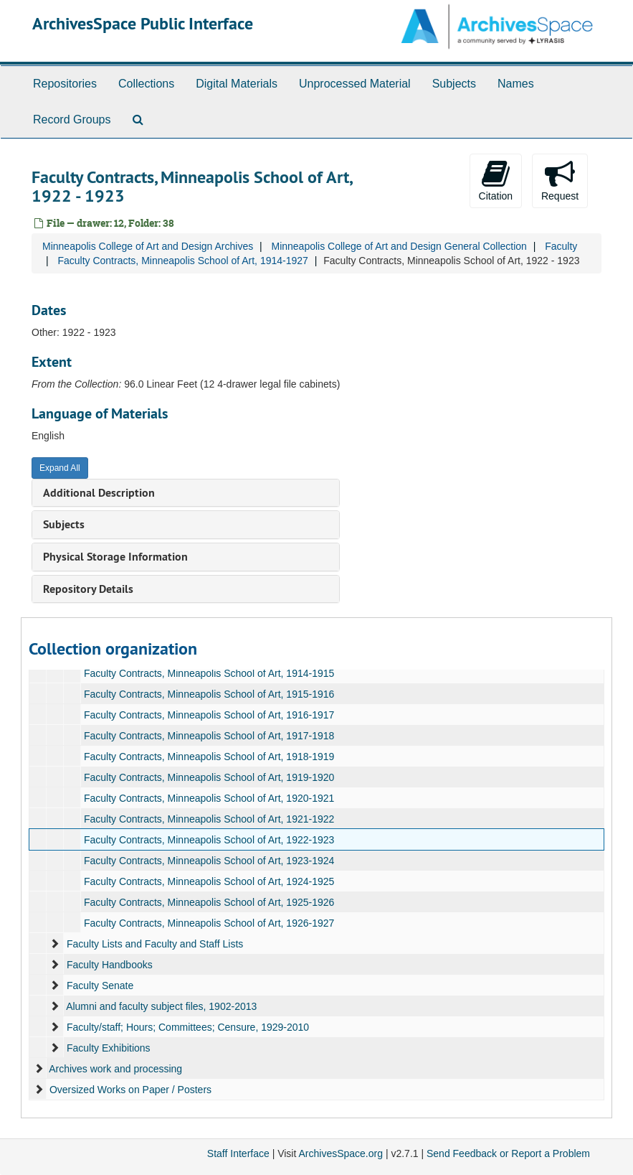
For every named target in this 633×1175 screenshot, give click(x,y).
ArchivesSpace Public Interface (142, 23)
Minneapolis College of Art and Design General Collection (398, 246)
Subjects (454, 84)
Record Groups (72, 119)
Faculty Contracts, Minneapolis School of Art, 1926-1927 (209, 923)
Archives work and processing (115, 1069)
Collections (146, 84)
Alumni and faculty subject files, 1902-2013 (161, 1006)
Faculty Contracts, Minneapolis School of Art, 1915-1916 (209, 694)
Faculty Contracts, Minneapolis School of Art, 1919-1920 (209, 777)
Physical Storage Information (115, 556)
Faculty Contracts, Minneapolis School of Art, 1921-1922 (209, 819)
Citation (496, 180)
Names (516, 84)
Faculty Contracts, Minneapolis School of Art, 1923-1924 (209, 860)
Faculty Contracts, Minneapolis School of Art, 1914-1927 (182, 260)
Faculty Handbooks (110, 964)
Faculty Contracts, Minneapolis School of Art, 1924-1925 (209, 881)
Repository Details (88, 588)
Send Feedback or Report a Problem (508, 1153)
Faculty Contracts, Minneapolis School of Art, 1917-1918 (209, 735)
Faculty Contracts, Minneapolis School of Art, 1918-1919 (209, 756)
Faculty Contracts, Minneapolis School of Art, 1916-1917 (209, 715)
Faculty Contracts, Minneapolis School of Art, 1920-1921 (209, 798)
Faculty (561, 246)
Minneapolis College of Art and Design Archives (147, 246)
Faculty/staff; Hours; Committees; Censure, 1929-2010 (188, 1027)
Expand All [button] (59, 468)
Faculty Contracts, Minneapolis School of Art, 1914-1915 (209, 673)
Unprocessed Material (355, 84)
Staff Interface (238, 1153)
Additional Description (99, 492)
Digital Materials (236, 84)
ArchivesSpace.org (340, 1153)
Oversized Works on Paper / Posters (130, 1089)
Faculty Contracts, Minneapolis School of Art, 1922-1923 (209, 840)
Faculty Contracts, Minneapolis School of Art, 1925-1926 (209, 902)
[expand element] (54, 944)
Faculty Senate (100, 985)
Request (560, 180)
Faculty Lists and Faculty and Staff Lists (155, 944)
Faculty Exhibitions (109, 1048)
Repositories (65, 84)
